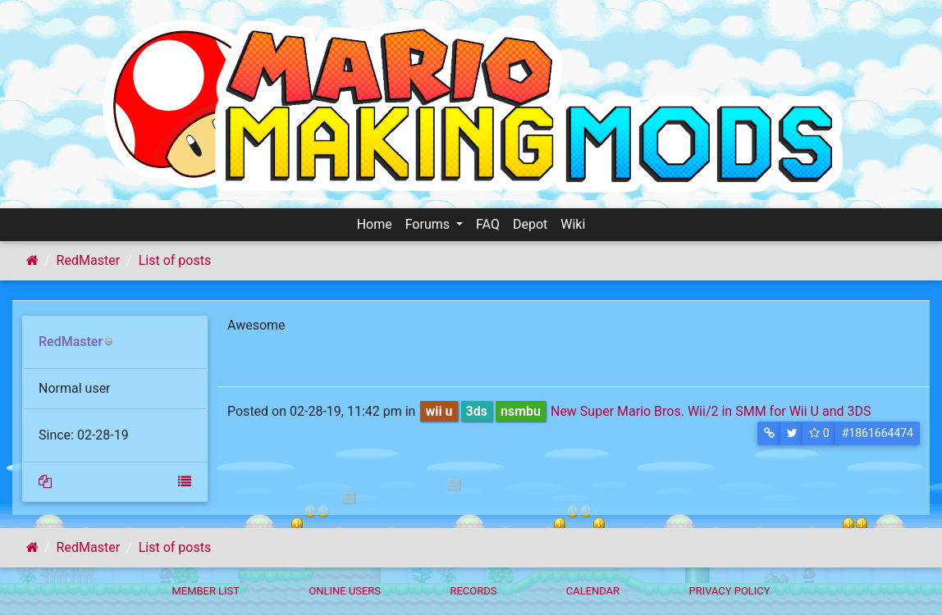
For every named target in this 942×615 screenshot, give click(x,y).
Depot (530, 224)
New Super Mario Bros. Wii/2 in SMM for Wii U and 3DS (711, 411)
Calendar (593, 591)
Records (473, 591)
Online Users (345, 591)
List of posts (175, 260)
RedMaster (88, 260)
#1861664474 (877, 433)
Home (374, 224)
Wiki (572, 224)
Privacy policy (729, 591)
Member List (205, 591)
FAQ (488, 224)
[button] (769, 433)
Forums (429, 224)
